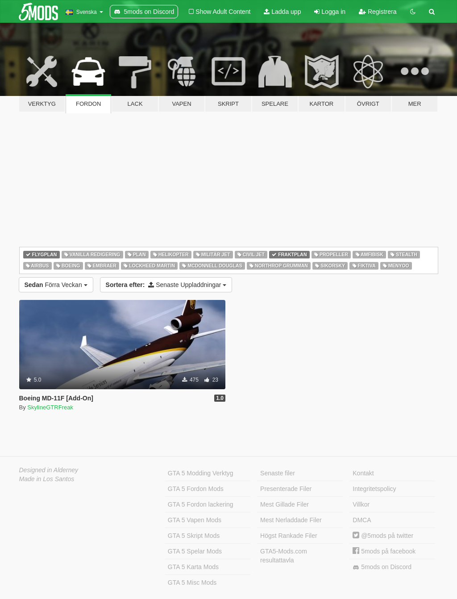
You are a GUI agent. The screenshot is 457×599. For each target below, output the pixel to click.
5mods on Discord (382, 567)
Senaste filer (277, 473)
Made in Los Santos (47, 479)
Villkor (361, 504)
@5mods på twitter (383, 536)
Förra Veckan (56, 284)
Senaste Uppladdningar (166, 284)
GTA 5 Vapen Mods (194, 520)
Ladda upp (282, 11)
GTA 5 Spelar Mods (195, 551)
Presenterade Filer (286, 488)
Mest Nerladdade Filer (291, 520)
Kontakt (363, 473)
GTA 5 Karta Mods (193, 566)
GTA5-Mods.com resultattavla (283, 556)
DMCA (362, 520)
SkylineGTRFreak (50, 407)
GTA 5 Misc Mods (192, 582)
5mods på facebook (384, 551)
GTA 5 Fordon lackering (200, 504)
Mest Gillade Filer (284, 504)
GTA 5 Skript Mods (194, 535)
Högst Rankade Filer (288, 535)
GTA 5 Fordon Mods (196, 488)
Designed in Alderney (49, 470)
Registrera (377, 11)
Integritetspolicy (374, 488)
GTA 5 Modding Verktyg (200, 473)
